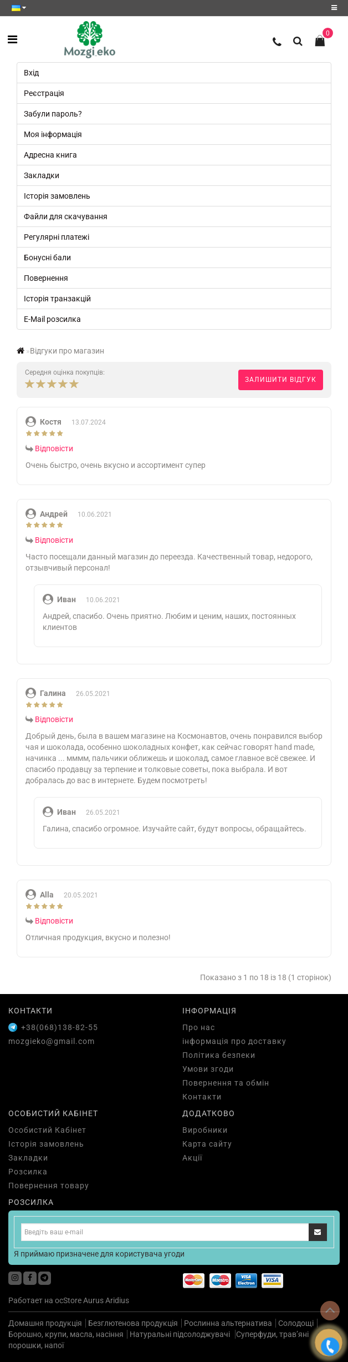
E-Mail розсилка (52, 319)
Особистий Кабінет (47, 1130)
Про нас (198, 1027)
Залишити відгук (280, 380)
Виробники (205, 1130)
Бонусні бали (47, 257)
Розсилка (28, 1171)
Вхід (31, 72)
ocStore (68, 1300)
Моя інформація (53, 134)
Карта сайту (207, 1143)
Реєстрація (44, 93)
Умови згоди (208, 1069)
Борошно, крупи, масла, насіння (66, 1334)
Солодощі (296, 1323)
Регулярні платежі (56, 237)
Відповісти (54, 448)
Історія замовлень (57, 195)
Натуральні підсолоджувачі (181, 1334)
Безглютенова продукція (133, 1323)
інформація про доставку (234, 1041)
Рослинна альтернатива (228, 1323)
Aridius (117, 1300)
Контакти (202, 1096)
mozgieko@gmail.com (51, 1041)
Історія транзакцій (57, 298)
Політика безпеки (218, 1055)
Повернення (46, 278)
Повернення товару (48, 1185)
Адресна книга (50, 154)
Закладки (41, 175)
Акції (192, 1157)
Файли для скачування (66, 216)
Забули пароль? (53, 113)
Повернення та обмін (225, 1082)
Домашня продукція (45, 1323)
